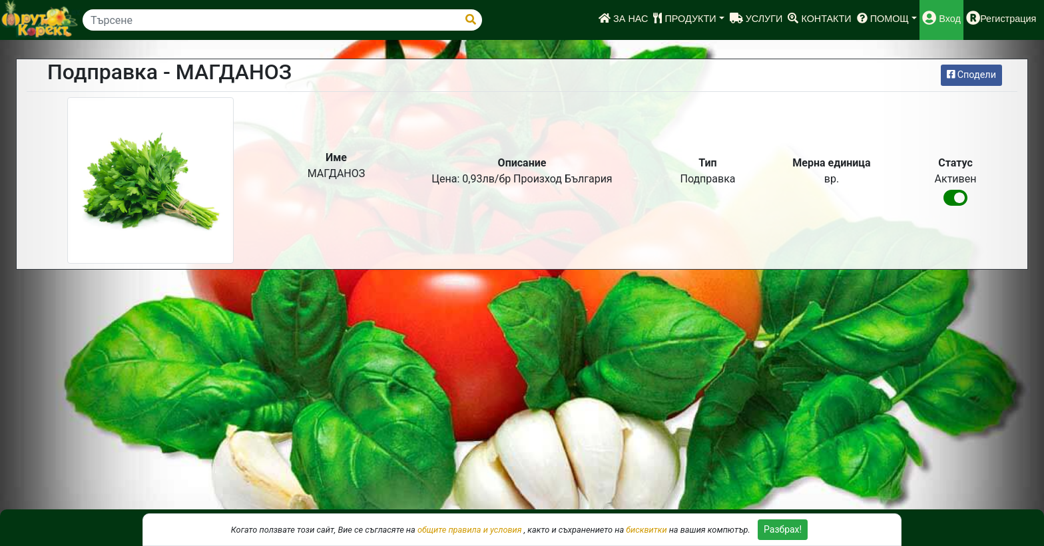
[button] (688, 20)
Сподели (971, 75)
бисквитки (646, 530)
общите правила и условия (469, 530)
